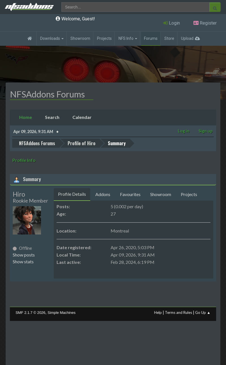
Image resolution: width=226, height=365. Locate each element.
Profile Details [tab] (72, 193)
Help (158, 312)
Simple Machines (62, 312)
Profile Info (24, 159)
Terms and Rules (178, 312)
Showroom (80, 38)
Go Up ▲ (202, 312)
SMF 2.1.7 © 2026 (30, 312)
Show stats (23, 261)
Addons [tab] (102, 194)
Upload (187, 38)
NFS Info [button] (128, 38)
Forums (151, 38)
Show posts (24, 254)
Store (169, 38)
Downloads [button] (52, 38)
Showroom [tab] (160, 194)
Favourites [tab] (130, 194)
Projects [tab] (189, 194)
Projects (104, 38)
